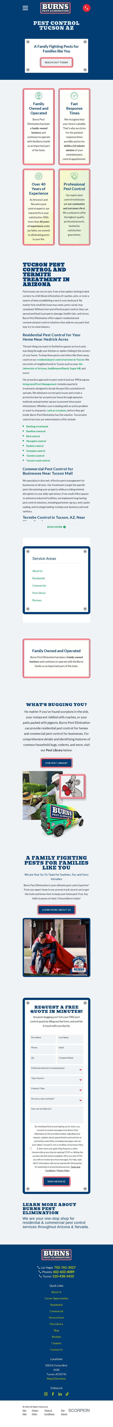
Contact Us (56, 1351)
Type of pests (37, 1080)
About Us (56, 1294)
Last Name (64, 1039)
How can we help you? (41, 1110)
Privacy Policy (63, 1172)
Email (61, 1049)
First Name (36, 1039)
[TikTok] (67, 1396)
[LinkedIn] (60, 1396)
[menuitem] (56, 572)
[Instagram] (46, 1396)
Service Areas (56, 1319)
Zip (32, 1059)
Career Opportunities (56, 1300)
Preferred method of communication (48, 1069)
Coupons (56, 1345)
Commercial (56, 1313)
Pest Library (56, 1325)
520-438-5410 (63, 1278)
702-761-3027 (65, 1269)
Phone (34, 1049)
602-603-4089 (63, 1274)
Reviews (56, 1338)
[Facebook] (53, 1396)
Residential (56, 1306)
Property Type (38, 1090)
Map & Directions (56, 1380)
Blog (56, 1332)
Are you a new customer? (42, 1100)
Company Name (66, 1059)
